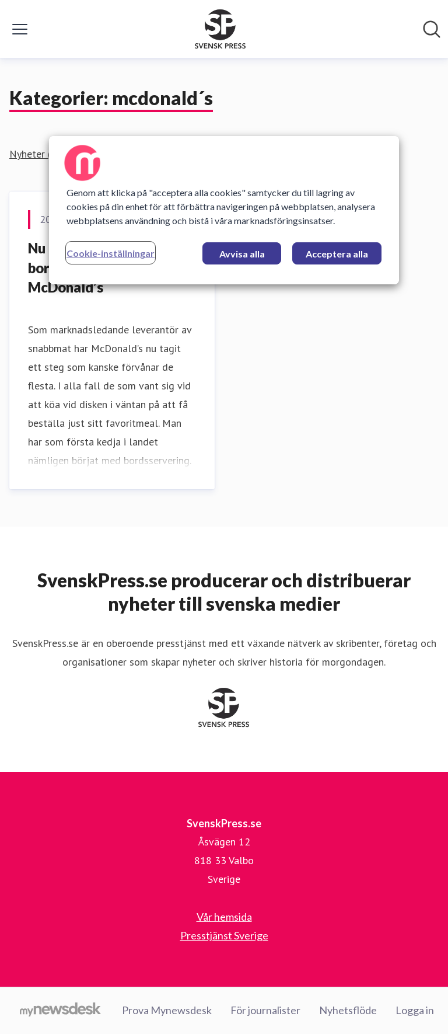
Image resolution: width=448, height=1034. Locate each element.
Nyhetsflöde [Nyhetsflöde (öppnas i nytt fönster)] (348, 1010)
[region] (224, 210)
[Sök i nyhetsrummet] (431, 29)
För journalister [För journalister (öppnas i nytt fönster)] (265, 1010)
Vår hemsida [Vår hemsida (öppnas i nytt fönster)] (224, 916)
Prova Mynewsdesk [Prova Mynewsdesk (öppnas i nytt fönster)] (167, 1010)
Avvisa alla (242, 253)
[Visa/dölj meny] (20, 29)
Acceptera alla (337, 253)
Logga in (415, 1010)
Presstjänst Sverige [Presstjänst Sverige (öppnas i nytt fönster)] (224, 935)
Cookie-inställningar (110, 253)
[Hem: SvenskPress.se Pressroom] (220, 29)
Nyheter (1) (34, 154)
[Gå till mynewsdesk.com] (60, 1010)
